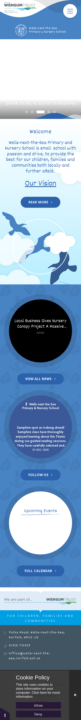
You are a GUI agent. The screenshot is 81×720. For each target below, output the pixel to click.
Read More (38, 202)
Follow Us (38, 475)
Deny (38, 714)
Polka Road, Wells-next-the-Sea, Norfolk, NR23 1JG (37, 635)
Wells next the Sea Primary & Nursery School (40, 406)
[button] (5, 713)
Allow (38, 705)
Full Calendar (38, 571)
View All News (38, 379)
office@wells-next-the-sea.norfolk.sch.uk (29, 656)
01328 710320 (20, 645)
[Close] (75, 695)
